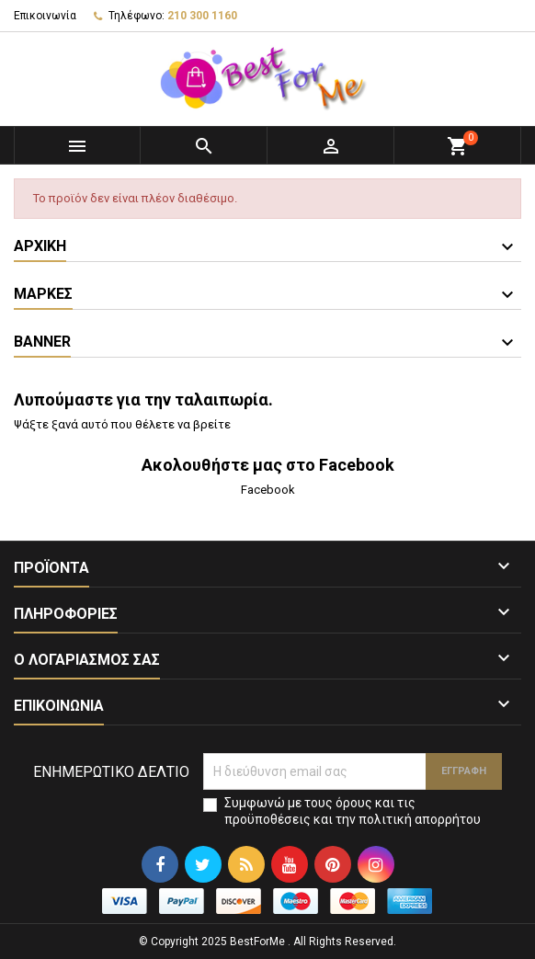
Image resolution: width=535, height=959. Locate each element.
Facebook (268, 490)
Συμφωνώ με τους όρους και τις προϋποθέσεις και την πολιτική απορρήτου (352, 811)
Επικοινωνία (45, 15)
